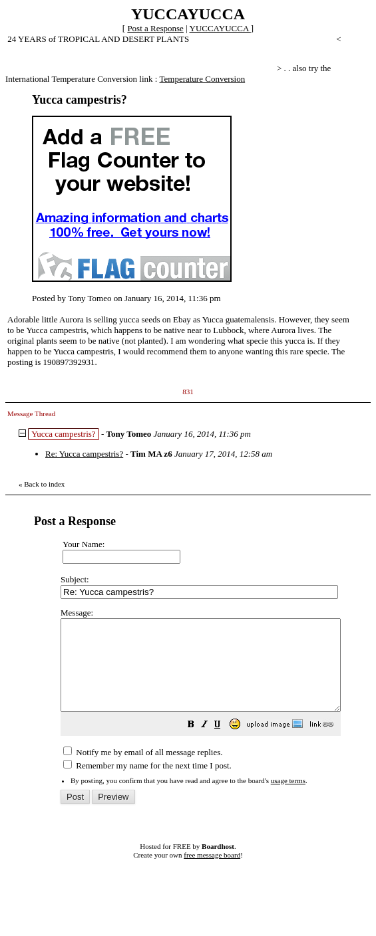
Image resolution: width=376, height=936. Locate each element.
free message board (212, 873)
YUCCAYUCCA (220, 28)
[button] (224, 744)
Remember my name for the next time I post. (147, 783)
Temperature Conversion (202, 79)
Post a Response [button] (155, 28)
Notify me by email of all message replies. (142, 770)
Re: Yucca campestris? (84, 454)
